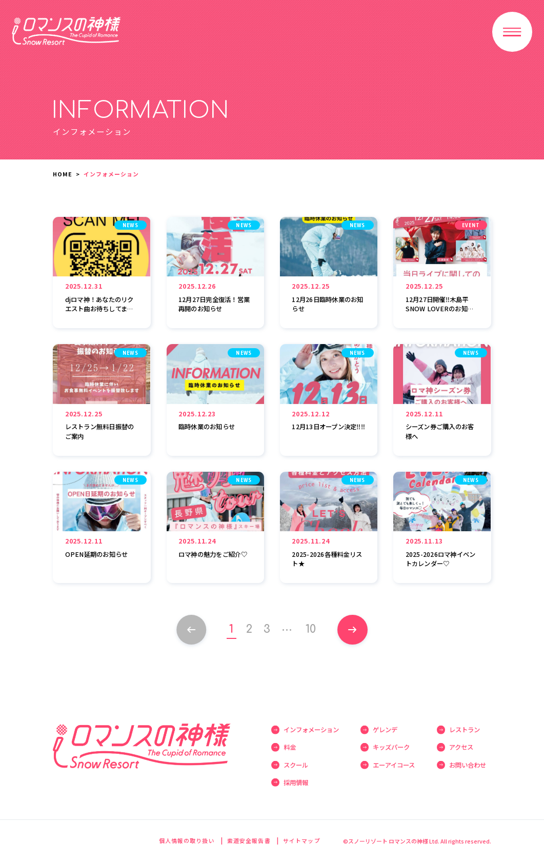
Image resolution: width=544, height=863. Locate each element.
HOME (62, 174)
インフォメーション (311, 729)
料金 (290, 747)
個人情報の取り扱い (187, 840)
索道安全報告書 (249, 840)
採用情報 (296, 782)
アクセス (461, 747)
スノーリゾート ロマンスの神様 (66, 31)
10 (311, 629)
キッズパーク (391, 747)
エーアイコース (394, 765)
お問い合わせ (467, 765)
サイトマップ (301, 840)
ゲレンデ (385, 729)
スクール (296, 765)
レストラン (464, 729)
